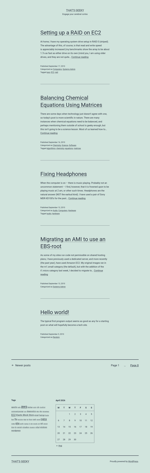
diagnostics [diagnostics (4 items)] (31, 411)
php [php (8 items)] (17, 423)
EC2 (52, 72)
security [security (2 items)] (35, 423)
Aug (59, 445)
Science (65, 145)
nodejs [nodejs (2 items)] (13, 423)
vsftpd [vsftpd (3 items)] (37, 427)
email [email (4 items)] (36, 415)
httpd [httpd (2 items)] (24, 419)
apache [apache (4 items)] (14, 407)
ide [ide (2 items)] (27, 419)
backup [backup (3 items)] (30, 407)
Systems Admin (69, 69)
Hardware (72, 210)
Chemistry (57, 145)
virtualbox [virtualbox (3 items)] (25, 427)
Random (56, 337)
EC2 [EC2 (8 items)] (13, 414)
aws (48, 72)
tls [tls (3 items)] (15, 427)
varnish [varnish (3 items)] (19, 427)
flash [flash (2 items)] (12, 419)
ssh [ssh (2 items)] (39, 423)
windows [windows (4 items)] (43, 427)
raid (56, 72)
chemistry (60, 148)
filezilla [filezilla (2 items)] (47, 415)
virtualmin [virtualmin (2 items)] (32, 427)
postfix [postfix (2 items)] (22, 423)
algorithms (51, 148)
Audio (55, 210)
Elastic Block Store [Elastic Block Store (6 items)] (25, 415)
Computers (57, 69)
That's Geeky (75, 10)
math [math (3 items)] (34, 419)
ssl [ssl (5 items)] (41, 423)
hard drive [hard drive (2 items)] (20, 419)
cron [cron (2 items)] (25, 411)
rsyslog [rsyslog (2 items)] (26, 423)
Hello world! (54, 312)
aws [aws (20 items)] (24, 406)
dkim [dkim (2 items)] (37, 411)
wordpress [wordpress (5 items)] (16, 430)
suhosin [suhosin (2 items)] (45, 423)
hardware (56, 214)
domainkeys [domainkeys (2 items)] (46, 411)
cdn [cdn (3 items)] (38, 407)
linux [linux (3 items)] (30, 419)
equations (69, 148)
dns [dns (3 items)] (41, 411)
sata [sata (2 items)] (31, 423)
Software (72, 145)
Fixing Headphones (63, 174)
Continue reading (80, 57)
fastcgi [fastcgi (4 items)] (42, 415)
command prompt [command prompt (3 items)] (17, 411)
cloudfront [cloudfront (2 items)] (42, 407)
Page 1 (115, 365)
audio (49, 214)
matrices (77, 148)
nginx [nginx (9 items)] (44, 419)
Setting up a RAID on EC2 (70, 32)
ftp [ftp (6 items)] (16, 419)
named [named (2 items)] (38, 419)
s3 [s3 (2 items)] (29, 423)
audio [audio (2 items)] (19, 407)
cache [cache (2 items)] (34, 407)
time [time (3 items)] (12, 427)
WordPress (133, 461)
